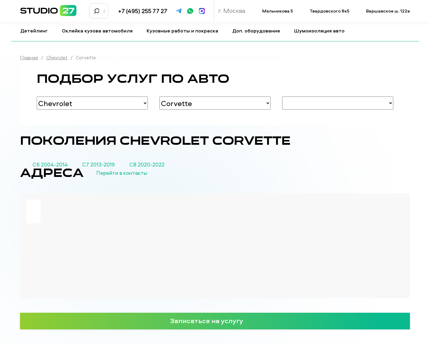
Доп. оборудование (258, 30)
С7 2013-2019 (98, 165)
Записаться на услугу (215, 320)
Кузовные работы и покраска (185, 30)
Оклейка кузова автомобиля (99, 30)
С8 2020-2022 (147, 165)
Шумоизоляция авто (321, 30)
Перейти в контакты (131, 173)
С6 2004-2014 (50, 165)
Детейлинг (36, 30)
